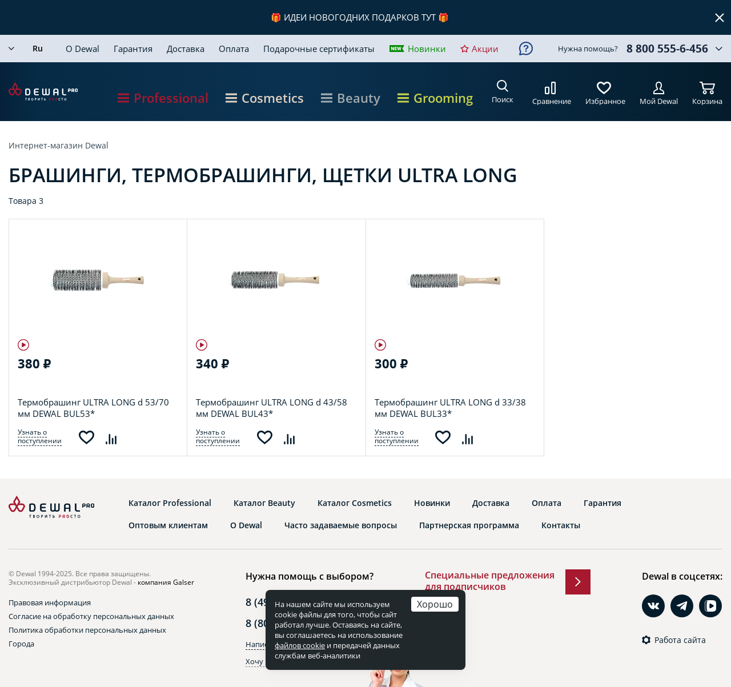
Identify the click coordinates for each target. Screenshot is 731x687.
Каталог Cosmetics (355, 503)
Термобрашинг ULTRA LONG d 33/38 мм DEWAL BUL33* (450, 407)
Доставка (185, 48)
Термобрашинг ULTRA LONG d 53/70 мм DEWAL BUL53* (93, 407)
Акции (485, 48)
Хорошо (435, 603)
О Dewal (82, 48)
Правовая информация (50, 602)
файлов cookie (300, 645)
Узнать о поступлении (40, 436)
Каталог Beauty (264, 503)
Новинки (427, 48)
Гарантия (133, 48)
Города (21, 643)
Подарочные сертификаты (319, 48)
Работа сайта (680, 640)
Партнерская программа (469, 525)
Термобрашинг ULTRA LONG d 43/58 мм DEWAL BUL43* (271, 407)
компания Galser (166, 582)
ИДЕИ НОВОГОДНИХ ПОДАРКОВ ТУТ (360, 17)
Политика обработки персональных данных (87, 630)
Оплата (234, 48)
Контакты (560, 525)
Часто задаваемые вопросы (340, 525)
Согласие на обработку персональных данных (91, 616)
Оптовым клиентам (168, 525)
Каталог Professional (169, 503)
